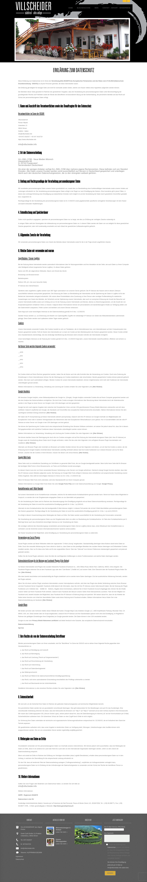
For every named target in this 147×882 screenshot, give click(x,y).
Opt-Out (21, 628)
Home (70, 8)
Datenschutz (20, 859)
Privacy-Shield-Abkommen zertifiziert (45, 620)
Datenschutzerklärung (26, 624)
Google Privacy (107, 484)
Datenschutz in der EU (26, 799)
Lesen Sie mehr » (61, 832)
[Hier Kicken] (83, 453)
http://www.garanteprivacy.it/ (63, 806)
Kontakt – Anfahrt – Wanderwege (117, 8)
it (126, 1)
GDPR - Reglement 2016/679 (28, 795)
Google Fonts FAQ (65, 484)
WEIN (96, 8)
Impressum (19, 856)
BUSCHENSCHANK (83, 8)
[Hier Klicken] (97, 387)
